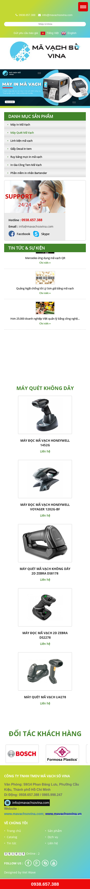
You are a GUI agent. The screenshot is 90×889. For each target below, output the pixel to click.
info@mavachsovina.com (57, 15)
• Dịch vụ (51, 837)
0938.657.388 (45, 884)
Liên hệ (45, 451)
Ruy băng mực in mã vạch (23, 157)
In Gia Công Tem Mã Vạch (23, 165)
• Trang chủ (12, 831)
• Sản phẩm (53, 831)
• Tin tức (10, 843)
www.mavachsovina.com (23, 814)
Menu (83, 6)
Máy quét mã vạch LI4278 (45, 697)
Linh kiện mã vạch (18, 141)
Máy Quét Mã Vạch (19, 132)
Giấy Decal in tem (18, 149)
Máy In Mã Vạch (17, 124)
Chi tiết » (45, 263)
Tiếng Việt (49, 33)
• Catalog (10, 837)
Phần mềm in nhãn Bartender (25, 173)
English (68, 33)
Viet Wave (29, 872)
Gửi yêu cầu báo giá (26, 33)
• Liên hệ (51, 843)
